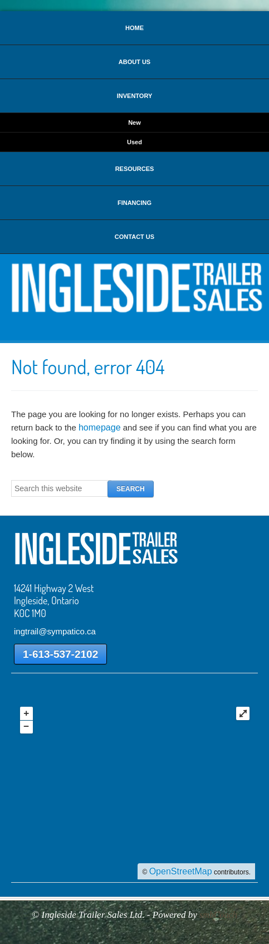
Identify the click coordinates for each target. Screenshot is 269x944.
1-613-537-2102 (60, 654)
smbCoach (218, 914)
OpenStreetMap (180, 871)
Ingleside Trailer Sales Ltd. (134, 287)
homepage (100, 427)
